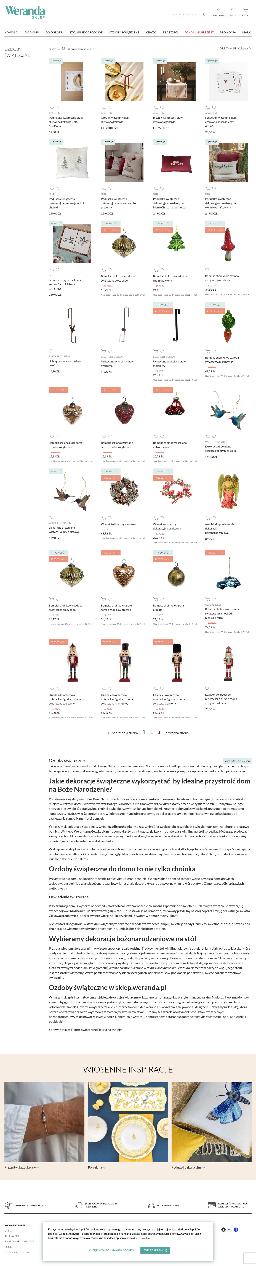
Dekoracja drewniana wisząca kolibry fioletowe (64, 529)
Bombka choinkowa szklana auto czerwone (170, 444)
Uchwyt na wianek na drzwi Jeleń (65, 363)
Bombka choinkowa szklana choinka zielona (170, 278)
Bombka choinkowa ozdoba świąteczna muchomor (222, 278)
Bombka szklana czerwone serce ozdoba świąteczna (117, 444)
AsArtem (54, 113)
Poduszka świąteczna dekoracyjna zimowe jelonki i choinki (66, 203)
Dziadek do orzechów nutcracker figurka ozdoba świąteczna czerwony (65, 699)
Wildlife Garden (216, 441)
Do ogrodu (54, 32)
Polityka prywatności (19, 1241)
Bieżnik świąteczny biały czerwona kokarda (168, 119)
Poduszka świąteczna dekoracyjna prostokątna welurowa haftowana (220, 203)
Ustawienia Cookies (17, 1252)
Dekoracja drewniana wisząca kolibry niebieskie (220, 448)
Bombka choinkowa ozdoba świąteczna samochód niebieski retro (222, 613)
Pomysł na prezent (199, 32)
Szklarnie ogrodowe (86, 32)
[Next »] (179, 732)
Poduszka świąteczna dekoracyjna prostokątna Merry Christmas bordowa (169, 203)
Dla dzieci (170, 32)
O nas (8, 1230)
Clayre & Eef (213, 604)
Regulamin (11, 1235)
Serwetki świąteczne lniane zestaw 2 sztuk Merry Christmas (65, 284)
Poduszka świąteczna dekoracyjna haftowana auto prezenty (118, 203)
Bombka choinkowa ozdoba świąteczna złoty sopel (118, 278)
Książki (151, 32)
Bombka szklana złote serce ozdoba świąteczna (65, 444)
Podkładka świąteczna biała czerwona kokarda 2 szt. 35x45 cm (66, 122)
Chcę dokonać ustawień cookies (111, 1249)
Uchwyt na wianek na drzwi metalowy (169, 363)
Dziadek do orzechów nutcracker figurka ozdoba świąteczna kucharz (221, 698)
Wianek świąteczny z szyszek (118, 524)
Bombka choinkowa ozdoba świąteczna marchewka (222, 359)
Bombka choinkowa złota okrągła (168, 607)
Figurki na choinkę (109, 1029)
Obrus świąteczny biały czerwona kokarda (115, 119)
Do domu (32, 32)
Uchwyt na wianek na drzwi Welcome (117, 363)
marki (247, 32)
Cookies (9, 1246)
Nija (51, 194)
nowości (11, 32)
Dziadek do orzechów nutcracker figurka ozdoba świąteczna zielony (169, 699)
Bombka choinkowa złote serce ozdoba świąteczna (116, 607)
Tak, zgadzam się (156, 1249)
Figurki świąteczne (84, 1029)
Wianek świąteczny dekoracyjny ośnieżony (167, 526)
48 (68, 49)
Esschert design (60, 356)
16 (58, 49)
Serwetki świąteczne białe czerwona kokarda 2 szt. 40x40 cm (220, 122)
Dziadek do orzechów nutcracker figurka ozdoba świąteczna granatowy (117, 699)
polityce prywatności (144, 1237)
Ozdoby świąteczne (124, 32)
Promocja (228, 32)
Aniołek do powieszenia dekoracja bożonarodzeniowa (219, 528)
